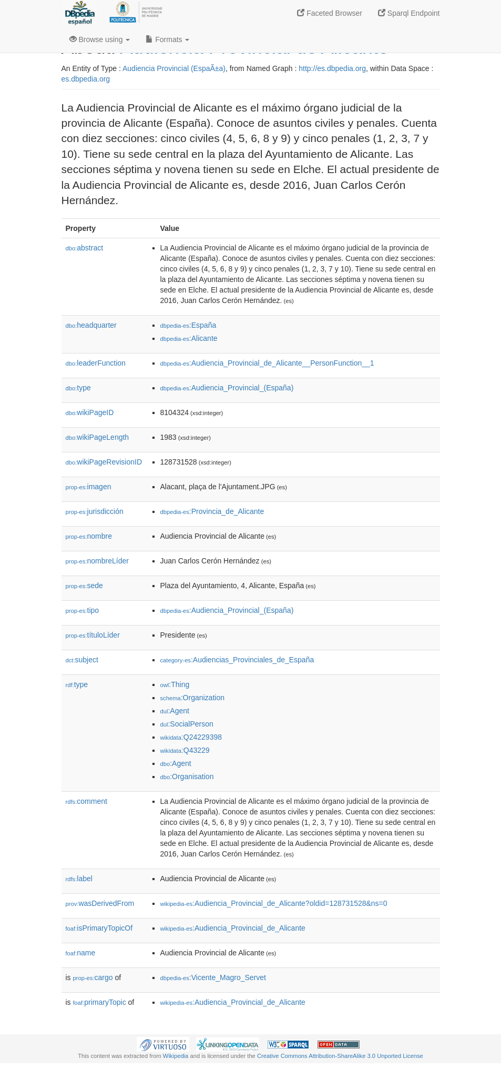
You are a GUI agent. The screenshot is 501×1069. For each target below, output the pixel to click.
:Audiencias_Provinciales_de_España (237, 659)
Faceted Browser (329, 13)
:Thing (175, 684)
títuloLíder (93, 635)
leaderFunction (96, 363)
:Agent (174, 711)
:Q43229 (185, 750)
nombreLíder (97, 561)
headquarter (91, 325)
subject (82, 659)
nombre (89, 536)
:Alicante (189, 338)
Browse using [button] (99, 39)
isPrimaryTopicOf (99, 928)
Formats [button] (167, 39)
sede (84, 585)
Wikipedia (176, 1056)
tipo (82, 610)
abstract (85, 248)
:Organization (192, 697)
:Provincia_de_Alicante (212, 511)
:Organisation (187, 776)
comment (86, 801)
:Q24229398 (191, 737)
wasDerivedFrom (100, 903)
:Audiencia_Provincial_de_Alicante (232, 928)
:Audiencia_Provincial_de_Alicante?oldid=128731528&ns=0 (273, 903)
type (78, 388)
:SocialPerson (186, 724)
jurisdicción (95, 511)
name (81, 953)
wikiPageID (90, 412)
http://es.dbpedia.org (332, 68)
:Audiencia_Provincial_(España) (227, 388)
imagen (88, 486)
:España (188, 325)
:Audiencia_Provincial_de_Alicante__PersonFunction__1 (267, 363)
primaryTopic (99, 1002)
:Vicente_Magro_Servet (213, 977)
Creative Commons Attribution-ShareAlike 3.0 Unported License (340, 1056)
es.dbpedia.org (86, 79)
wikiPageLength (97, 437)
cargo (93, 977)
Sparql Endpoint (409, 13)
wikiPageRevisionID (104, 462)
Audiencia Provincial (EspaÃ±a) (174, 68)
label (79, 878)
